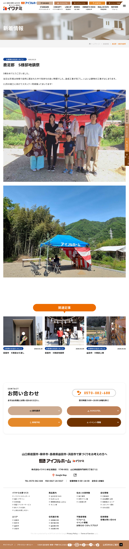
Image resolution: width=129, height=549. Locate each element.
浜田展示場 (55, 528)
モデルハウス (80, 4)
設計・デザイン (19, 499)
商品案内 (68, 9)
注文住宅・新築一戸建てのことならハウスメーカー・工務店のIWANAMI (67, 545)
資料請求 (46, 4)
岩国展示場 (55, 520)
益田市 (16, 526)
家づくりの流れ (19, 507)
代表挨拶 (105, 496)
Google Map (61, 475)
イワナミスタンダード (44, 9)
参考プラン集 (83, 499)
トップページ (94, 44)
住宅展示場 (54, 516)
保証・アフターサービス (22, 504)
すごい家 (54, 504)
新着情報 (106, 44)
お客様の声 (89, 9)
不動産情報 (103, 9)
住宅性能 (17, 502)
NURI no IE (55, 499)
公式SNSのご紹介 (111, 544)
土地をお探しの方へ (21, 510)
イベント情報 (115, 4)
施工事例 (77, 9)
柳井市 (16, 523)
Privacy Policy (72, 533)
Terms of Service (87, 533)
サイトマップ (8, 545)
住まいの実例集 (83, 492)
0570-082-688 (36, 481)
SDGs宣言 (106, 507)
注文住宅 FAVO (56, 496)
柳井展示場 (55, 523)
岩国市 (16, 520)
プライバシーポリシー (25, 545)
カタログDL (64, 4)
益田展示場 (55, 526)
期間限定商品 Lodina (58, 502)
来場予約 (98, 4)
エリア (15, 516)
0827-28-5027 (56, 481)
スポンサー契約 (108, 504)
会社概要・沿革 (107, 499)
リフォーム (114, 9)
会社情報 (104, 492)
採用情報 (104, 516)
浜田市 (16, 528)
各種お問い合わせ (108, 519)
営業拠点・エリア (108, 502)
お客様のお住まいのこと (15, 59)
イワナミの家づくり (58, 9)
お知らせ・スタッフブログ (87, 525)
